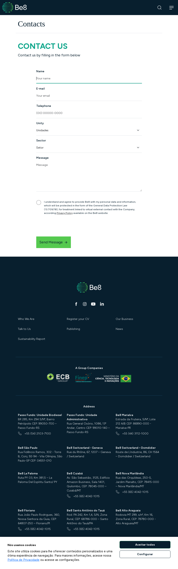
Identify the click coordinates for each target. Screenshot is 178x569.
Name (40, 71)
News (119, 329)
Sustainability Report (31, 339)
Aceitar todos (145, 544)
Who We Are (26, 319)
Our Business (124, 319)
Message (42, 158)
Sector (41, 140)
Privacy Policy (65, 212)
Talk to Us (24, 329)
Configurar (145, 554)
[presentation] (67, 226)
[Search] (159, 7)
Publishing (73, 329)
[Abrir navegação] (171, 7)
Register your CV (78, 319)
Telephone (43, 106)
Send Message (53, 242)
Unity (40, 123)
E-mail (40, 88)
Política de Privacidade (24, 560)
